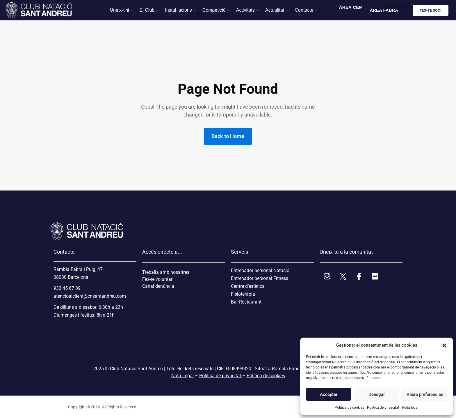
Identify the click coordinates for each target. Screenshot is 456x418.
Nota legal (410, 407)
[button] (444, 345)
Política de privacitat (383, 407)
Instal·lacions (178, 10)
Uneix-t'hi (119, 10)
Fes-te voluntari (158, 279)
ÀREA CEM (351, 7)
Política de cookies (349, 407)
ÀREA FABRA (384, 10)
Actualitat (274, 10)
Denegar (376, 394)
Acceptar (328, 394)
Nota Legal (182, 375)
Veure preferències (424, 394)
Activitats (245, 10)
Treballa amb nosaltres (165, 272)
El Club (147, 10)
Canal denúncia (158, 286)
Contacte (304, 10)
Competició (214, 10)
